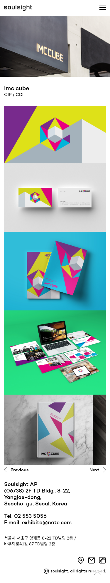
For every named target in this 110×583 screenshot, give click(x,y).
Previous (20, 470)
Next (94, 470)
